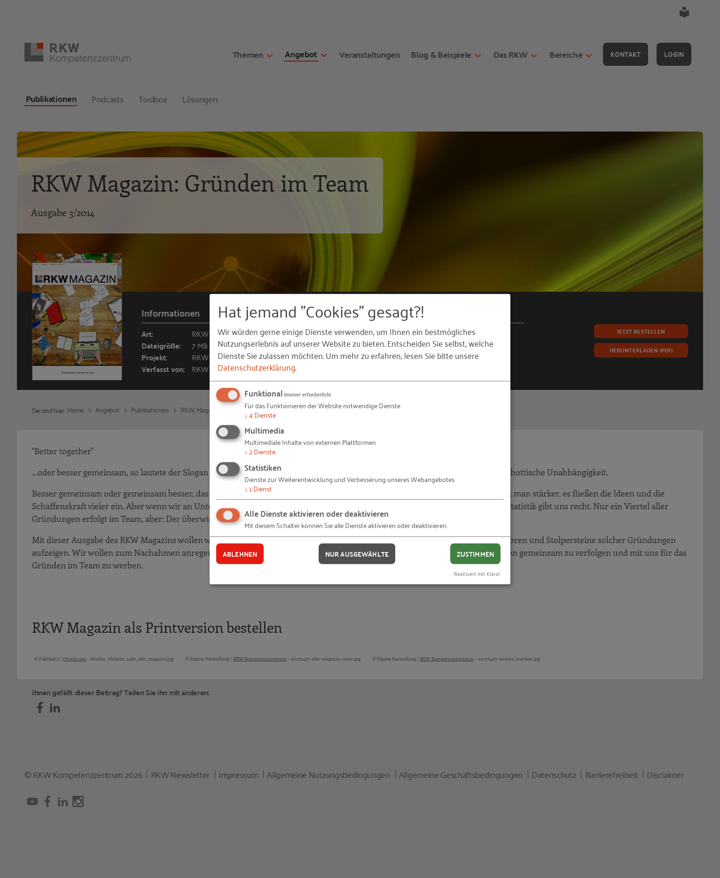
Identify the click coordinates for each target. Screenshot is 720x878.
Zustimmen (475, 553)
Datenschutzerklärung (256, 366)
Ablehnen (240, 553)
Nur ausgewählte (357, 553)
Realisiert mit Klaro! (477, 573)
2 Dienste (259, 451)
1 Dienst (258, 488)
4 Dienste (260, 414)
